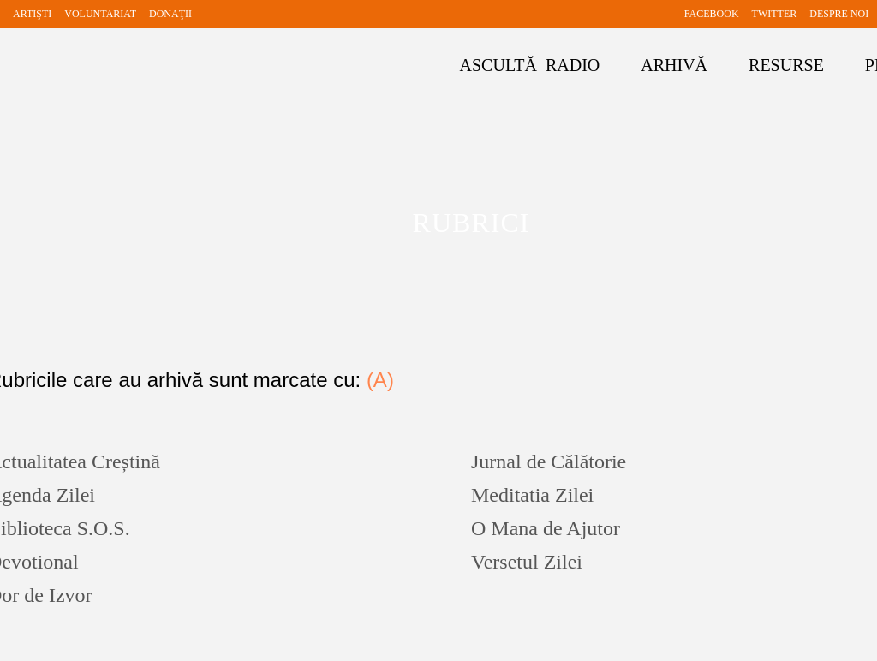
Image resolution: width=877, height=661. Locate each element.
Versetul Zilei (526, 562)
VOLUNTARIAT (100, 14)
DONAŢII (170, 14)
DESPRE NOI (838, 14)
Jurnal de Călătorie (548, 461)
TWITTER (774, 14)
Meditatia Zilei (532, 495)
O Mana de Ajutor (545, 528)
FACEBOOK (711, 14)
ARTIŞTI (32, 14)
